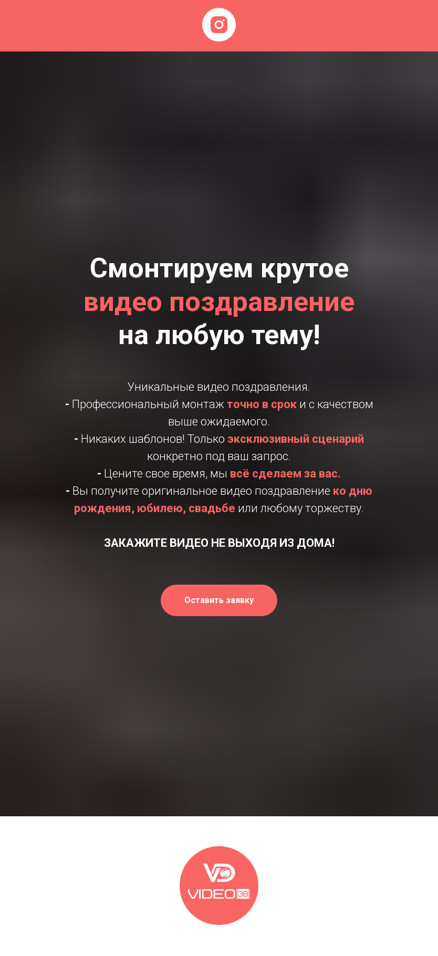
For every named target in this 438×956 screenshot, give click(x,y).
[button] (219, 600)
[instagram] (219, 24)
